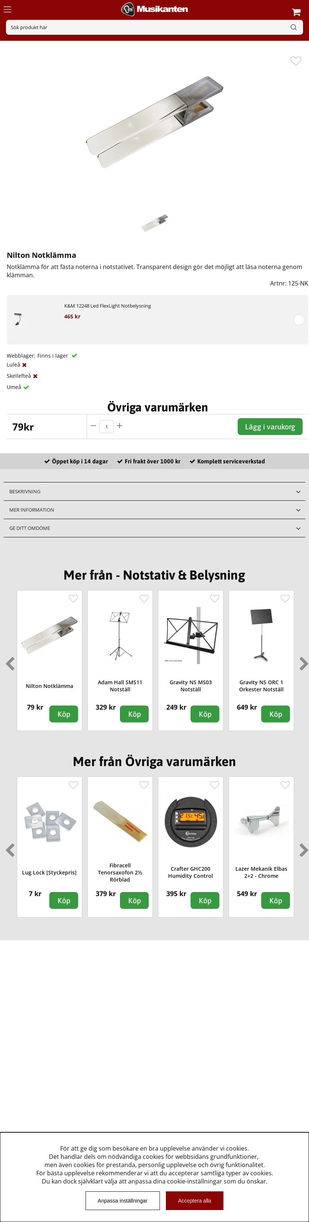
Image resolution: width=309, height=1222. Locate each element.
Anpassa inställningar (123, 1201)
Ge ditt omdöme (29, 528)
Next (302, 660)
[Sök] (154, 27)
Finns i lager (53, 355)
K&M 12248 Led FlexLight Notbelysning (107, 305)
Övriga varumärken (157, 407)
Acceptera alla (194, 1201)
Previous (8, 660)
